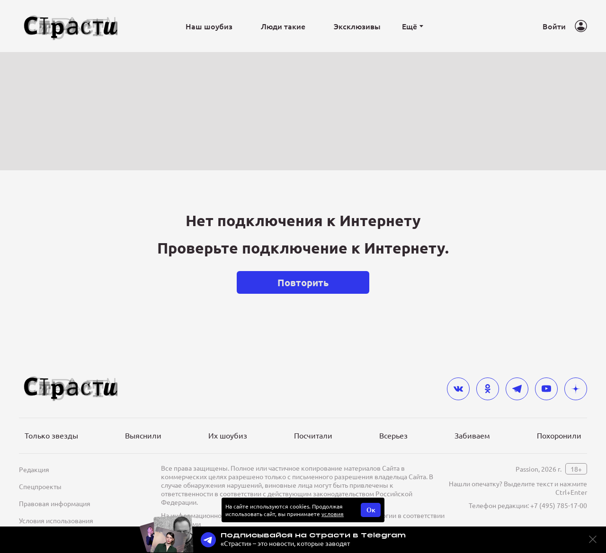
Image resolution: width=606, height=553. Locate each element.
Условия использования (56, 520)
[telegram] (517, 388)
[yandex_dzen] (575, 388)
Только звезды (51, 435)
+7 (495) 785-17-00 (558, 505)
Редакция (34, 469)
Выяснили (143, 435)
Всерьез (393, 435)
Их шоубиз (227, 435)
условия (332, 514)
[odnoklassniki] (487, 388)
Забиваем (472, 435)
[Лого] (71, 26)
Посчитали (313, 435)
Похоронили (559, 435)
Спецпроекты (40, 486)
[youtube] (546, 388)
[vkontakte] (458, 388)
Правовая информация (54, 503)
